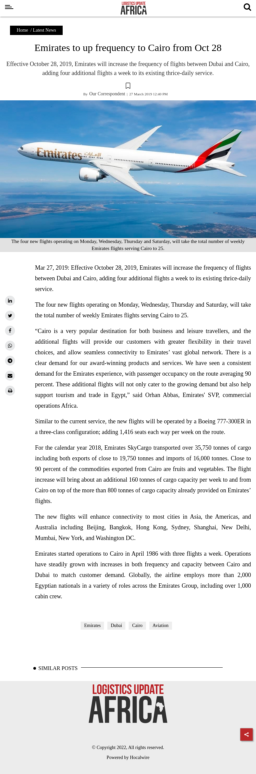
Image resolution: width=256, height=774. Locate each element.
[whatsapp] (10, 346)
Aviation (161, 625)
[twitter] (10, 316)
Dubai (116, 625)
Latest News (44, 30)
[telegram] (10, 361)
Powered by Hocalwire (128, 757)
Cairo (137, 625)
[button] (128, 87)
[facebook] (10, 331)
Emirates (92, 625)
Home (22, 30)
